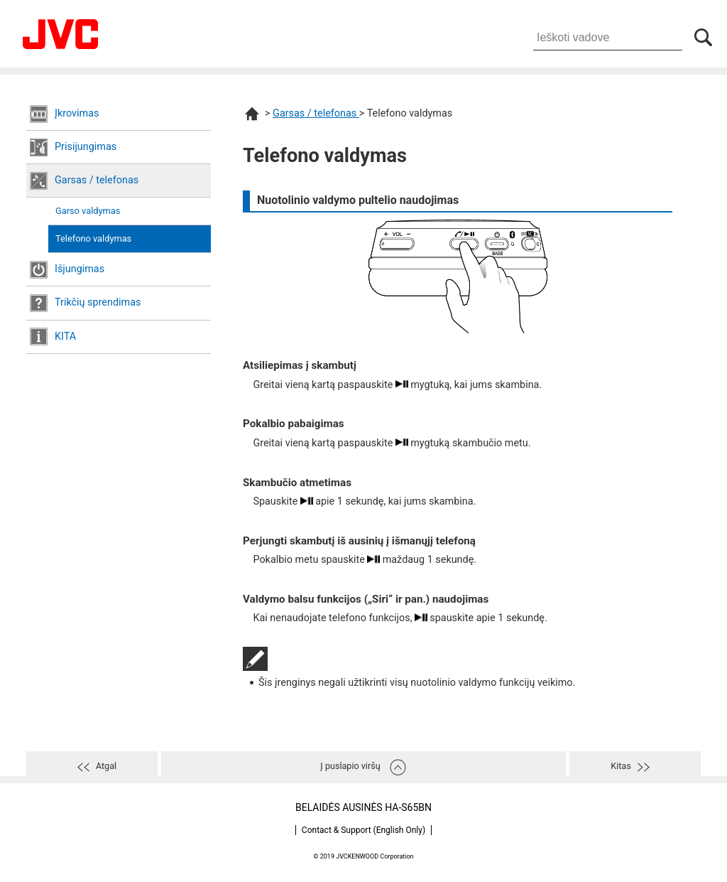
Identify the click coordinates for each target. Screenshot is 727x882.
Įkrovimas (77, 113)
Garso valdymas (87, 210)
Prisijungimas (85, 147)
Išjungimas (79, 269)
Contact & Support (363, 830)
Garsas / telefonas (96, 180)
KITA (65, 336)
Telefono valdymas (93, 238)
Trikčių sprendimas (98, 302)
